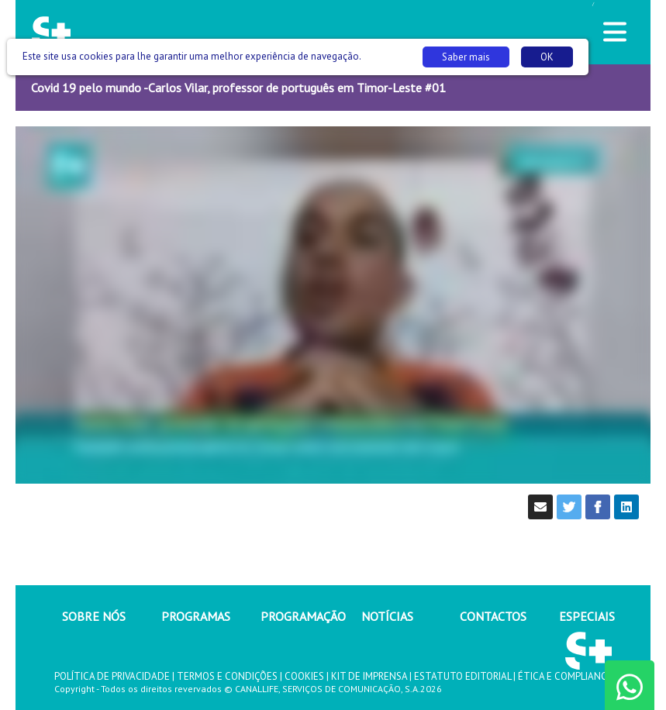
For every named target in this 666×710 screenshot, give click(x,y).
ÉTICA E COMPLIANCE (565, 676)
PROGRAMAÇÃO (303, 616)
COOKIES (304, 676)
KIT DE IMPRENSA (369, 676)
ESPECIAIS (587, 616)
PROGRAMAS (195, 616)
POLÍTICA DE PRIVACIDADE (112, 676)
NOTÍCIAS (387, 616)
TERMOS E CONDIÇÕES (227, 676)
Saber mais (466, 57)
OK (547, 57)
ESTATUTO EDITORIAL (462, 676)
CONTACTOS (493, 616)
